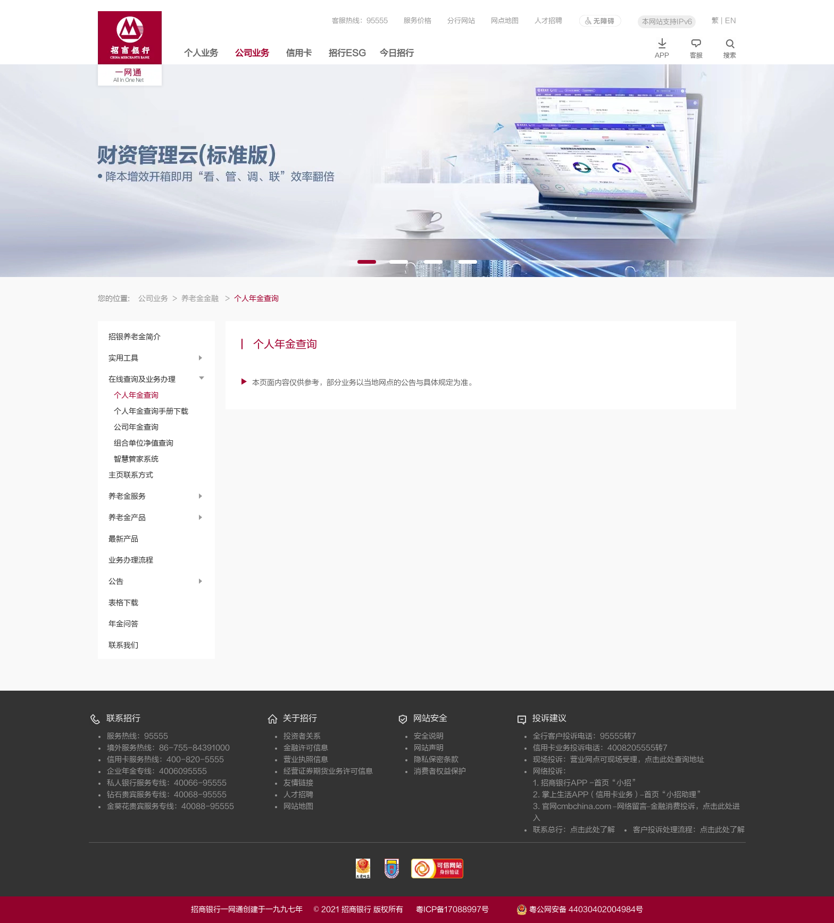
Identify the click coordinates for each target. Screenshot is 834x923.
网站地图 (298, 806)
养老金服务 (127, 496)
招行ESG (347, 53)
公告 (116, 581)
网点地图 (505, 20)
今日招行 (397, 53)
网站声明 (429, 747)
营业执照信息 (305, 759)
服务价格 (417, 20)
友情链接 (298, 782)
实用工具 (123, 358)
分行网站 (461, 20)
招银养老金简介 (135, 336)
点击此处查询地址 (674, 759)
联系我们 (123, 645)
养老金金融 (205, 298)
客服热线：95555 (360, 20)
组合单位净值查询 (143, 443)
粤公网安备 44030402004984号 (579, 908)
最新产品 (123, 538)
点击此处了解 (592, 829)
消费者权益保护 (440, 771)
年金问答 (123, 623)
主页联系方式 (131, 475)
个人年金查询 (136, 395)
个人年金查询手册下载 (151, 411)
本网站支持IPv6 (667, 22)
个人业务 (201, 53)
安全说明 (429, 736)
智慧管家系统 (136, 459)
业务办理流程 (131, 560)
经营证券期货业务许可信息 (328, 771)
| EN (728, 20)
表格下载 (123, 602)
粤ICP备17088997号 (465, 909)
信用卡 (299, 53)
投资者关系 (302, 736)
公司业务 (252, 53)
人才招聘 (548, 20)
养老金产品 (127, 517)
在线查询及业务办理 (142, 379)
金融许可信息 (305, 747)
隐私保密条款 (436, 759)
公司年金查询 (136, 427)
